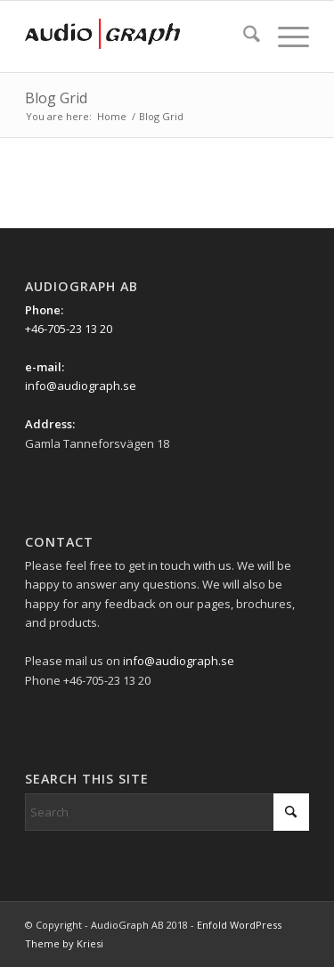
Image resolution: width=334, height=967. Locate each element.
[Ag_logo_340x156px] (138, 36)
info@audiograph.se (80, 386)
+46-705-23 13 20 (68, 329)
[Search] (242, 36)
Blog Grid (56, 98)
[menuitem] (242, 36)
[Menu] (284, 36)
